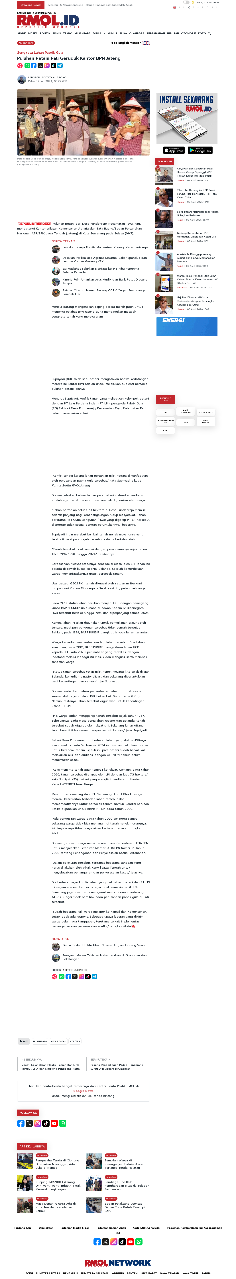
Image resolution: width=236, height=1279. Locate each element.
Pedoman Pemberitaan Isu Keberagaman (194, 1228)
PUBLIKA (121, 33)
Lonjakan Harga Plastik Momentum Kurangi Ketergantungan (106, 247)
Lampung (117, 1273)
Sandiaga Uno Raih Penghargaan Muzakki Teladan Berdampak (127, 1185)
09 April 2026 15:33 (198, 241)
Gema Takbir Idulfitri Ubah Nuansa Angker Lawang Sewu (104, 945)
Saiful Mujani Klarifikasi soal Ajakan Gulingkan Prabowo (198, 213)
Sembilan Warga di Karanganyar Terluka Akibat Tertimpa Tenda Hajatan (125, 1164)
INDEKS (33, 33)
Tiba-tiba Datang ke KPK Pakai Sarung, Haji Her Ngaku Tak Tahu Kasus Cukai (197, 194)
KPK (165, 430)
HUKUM (108, 33)
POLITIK (45, 33)
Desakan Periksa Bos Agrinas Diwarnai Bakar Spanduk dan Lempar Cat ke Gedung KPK (105, 259)
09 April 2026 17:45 (198, 309)
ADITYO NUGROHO (53, 77)
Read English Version (125, 43)
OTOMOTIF (188, 33)
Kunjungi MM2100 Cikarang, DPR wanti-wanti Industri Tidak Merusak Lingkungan (58, 1185)
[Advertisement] (83, 194)
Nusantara (26, 43)
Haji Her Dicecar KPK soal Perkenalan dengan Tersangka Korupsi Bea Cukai (195, 301)
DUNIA (97, 33)
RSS (118, 1233)
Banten (132, 1273)
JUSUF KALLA (206, 412)
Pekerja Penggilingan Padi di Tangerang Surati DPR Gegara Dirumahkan (116, 1067)
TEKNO (67, 33)
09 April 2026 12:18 (198, 180)
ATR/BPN (75, 1041)
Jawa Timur (190, 1273)
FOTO (202, 33)
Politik (180, 220)
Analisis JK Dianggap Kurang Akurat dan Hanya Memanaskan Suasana (196, 258)
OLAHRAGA (136, 33)
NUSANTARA (82, 33)
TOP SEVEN (164, 161)
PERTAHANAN (156, 33)
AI (165, 412)
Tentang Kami (23, 1228)
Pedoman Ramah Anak (111, 1228)
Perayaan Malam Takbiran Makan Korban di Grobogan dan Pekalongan (105, 957)
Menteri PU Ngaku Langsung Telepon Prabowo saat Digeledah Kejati (90, 5)
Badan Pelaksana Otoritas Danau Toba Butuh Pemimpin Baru (126, 1207)
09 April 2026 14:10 (198, 202)
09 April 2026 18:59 (197, 266)
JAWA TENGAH (58, 1041)
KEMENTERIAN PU (166, 421)
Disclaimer (46, 1228)
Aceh (29, 1273)
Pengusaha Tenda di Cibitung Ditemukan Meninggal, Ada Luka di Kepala (57, 1164)
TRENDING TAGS (165, 399)
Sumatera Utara (48, 1273)
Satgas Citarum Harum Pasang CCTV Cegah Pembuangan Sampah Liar (105, 292)
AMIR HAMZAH (186, 411)
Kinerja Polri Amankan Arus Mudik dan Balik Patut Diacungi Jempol (105, 281)
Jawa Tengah (169, 1273)
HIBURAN (173, 33)
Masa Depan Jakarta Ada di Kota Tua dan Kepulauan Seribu (56, 1207)
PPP (186, 422)
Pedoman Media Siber (74, 1228)
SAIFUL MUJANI (206, 421)
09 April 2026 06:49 (197, 220)
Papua (206, 1273)
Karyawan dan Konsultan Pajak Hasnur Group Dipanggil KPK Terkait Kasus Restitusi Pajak (195, 172)
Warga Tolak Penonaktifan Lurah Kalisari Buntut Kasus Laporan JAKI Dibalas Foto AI (197, 279)
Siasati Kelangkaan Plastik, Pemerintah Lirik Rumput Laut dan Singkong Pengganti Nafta (50, 1067)
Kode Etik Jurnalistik (146, 1228)
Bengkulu (70, 1273)
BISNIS (56, 33)
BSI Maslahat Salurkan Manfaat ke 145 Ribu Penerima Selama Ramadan (101, 270)
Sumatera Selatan (94, 1273)
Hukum (180, 180)
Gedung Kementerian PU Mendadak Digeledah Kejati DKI (196, 235)
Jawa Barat (148, 1273)
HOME (22, 33)
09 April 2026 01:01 (201, 287)
